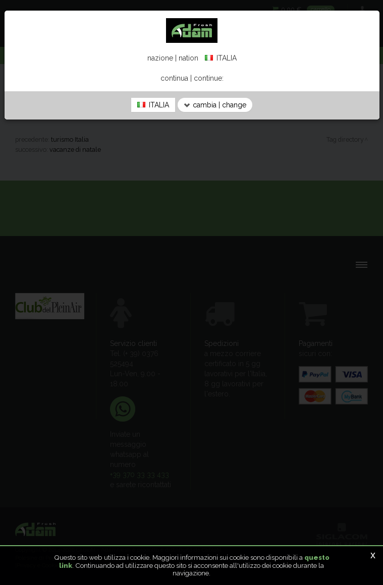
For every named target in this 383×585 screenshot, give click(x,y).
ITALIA (153, 105)
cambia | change (215, 105)
